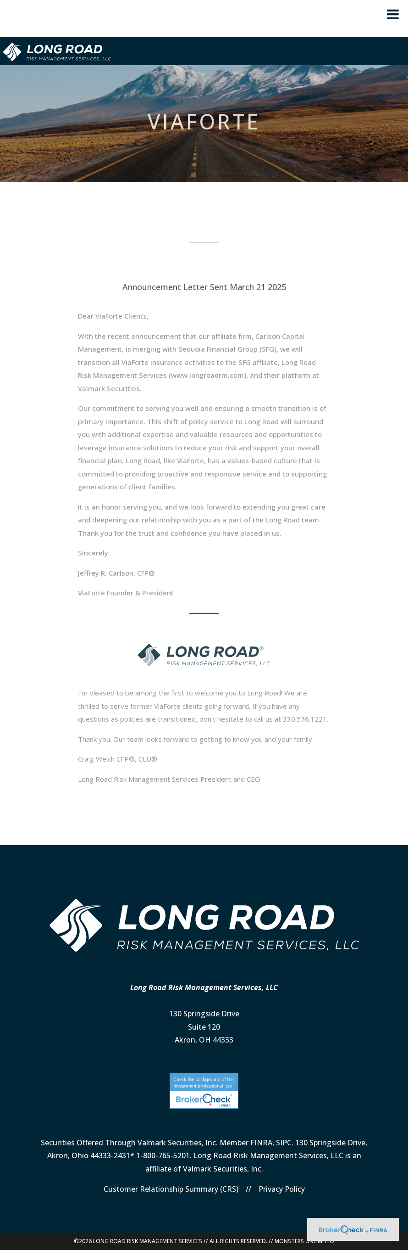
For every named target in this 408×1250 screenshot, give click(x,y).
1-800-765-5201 (163, 1155)
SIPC (284, 1143)
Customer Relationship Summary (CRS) (171, 1189)
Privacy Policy (282, 1189)
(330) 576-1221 (204, 1053)
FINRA (261, 1143)
